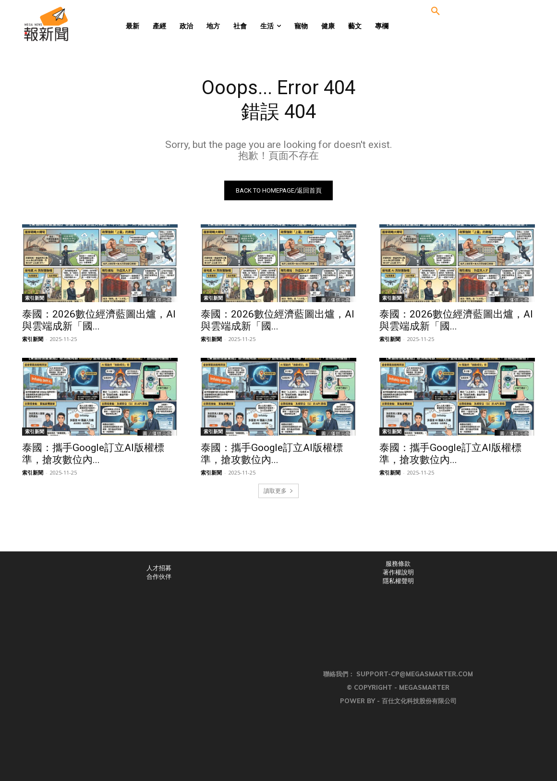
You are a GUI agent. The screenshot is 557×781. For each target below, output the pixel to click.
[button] (435, 11)
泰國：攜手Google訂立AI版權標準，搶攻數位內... (93, 453)
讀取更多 (278, 491)
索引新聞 (34, 297)
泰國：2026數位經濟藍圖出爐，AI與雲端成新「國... (99, 320)
